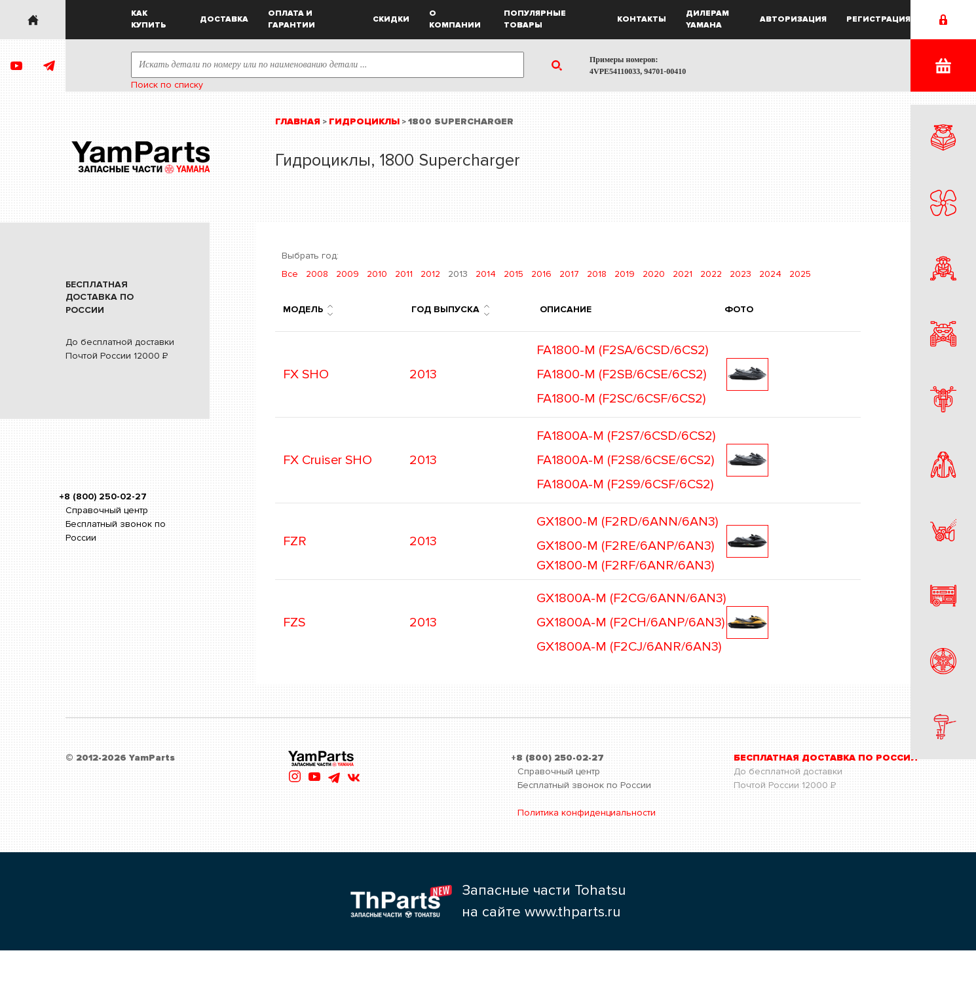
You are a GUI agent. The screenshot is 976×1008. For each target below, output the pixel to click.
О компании (455, 19)
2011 (404, 273)
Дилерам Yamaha (707, 19)
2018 (597, 273)
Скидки (391, 19)
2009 (347, 273)
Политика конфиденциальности (586, 812)
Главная (297, 121)
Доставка (224, 19)
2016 (541, 273)
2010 (377, 273)
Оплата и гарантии (291, 19)
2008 (317, 273)
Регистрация (878, 19)
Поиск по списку (167, 84)
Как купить (148, 19)
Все (290, 273)
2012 (430, 273)
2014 (486, 273)
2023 (740, 273)
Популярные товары (535, 19)
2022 (711, 273)
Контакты (641, 19)
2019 (624, 273)
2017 (569, 273)
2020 (654, 273)
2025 (800, 273)
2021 (682, 273)
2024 (770, 273)
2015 (513, 273)
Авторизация (793, 19)
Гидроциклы (364, 121)
